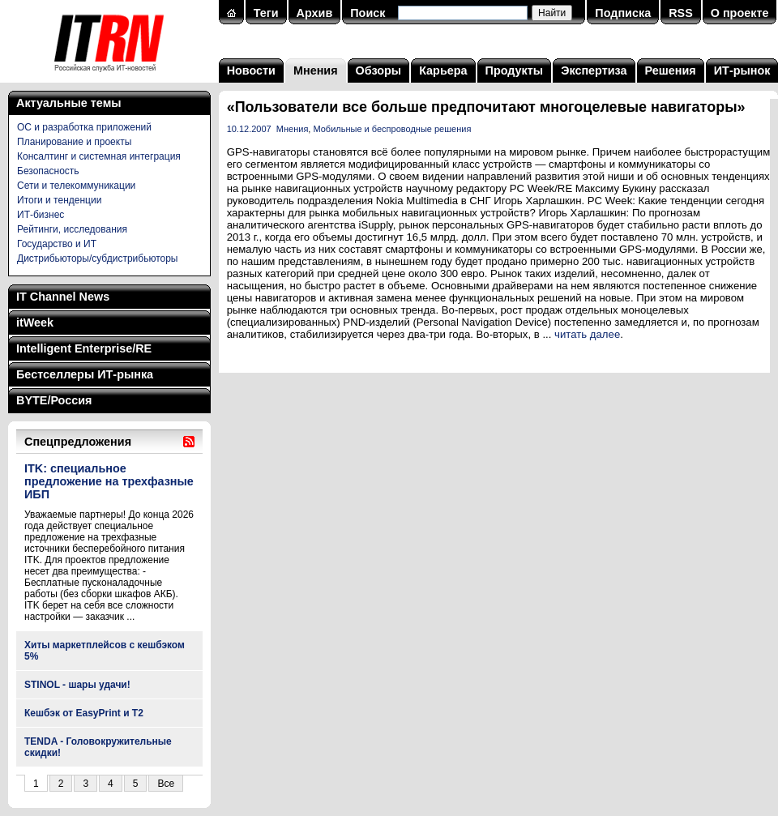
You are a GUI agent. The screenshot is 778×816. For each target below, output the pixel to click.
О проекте (740, 12)
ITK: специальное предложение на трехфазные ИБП (109, 481)
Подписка (623, 12)
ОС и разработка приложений (84, 127)
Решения (670, 70)
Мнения (315, 70)
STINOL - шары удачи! (77, 684)
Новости (251, 70)
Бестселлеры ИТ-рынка (84, 374)
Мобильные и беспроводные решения (392, 129)
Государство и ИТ (56, 244)
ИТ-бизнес (40, 214)
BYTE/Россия (54, 400)
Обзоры (379, 70)
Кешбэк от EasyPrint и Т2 (83, 713)
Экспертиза (593, 70)
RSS (681, 12)
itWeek (34, 322)
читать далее (587, 334)
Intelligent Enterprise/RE (84, 348)
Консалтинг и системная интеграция (99, 156)
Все (165, 783)
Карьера (443, 70)
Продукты (514, 70)
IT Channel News (62, 296)
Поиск (367, 12)
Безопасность (48, 171)
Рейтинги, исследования (72, 229)
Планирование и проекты (74, 141)
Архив (315, 12)
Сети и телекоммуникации (76, 185)
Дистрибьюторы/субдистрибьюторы (97, 258)
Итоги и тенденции (59, 200)
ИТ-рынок (742, 70)
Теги (266, 12)
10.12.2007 (249, 129)
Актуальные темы (69, 102)
